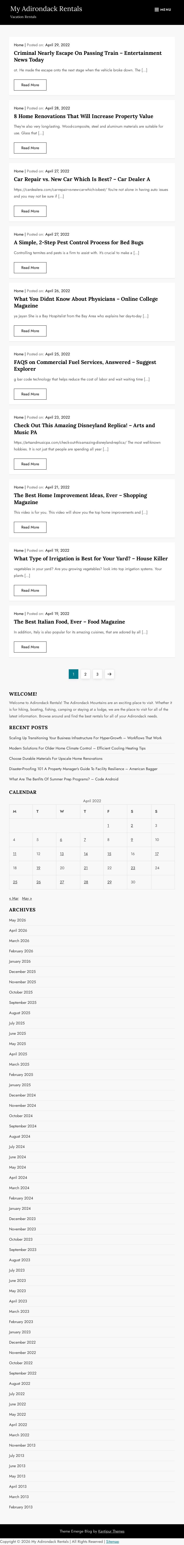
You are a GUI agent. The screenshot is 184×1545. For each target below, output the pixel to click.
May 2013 (17, 1476)
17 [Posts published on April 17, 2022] (157, 854)
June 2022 (17, 1404)
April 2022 (18, 1424)
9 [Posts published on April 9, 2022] (132, 839)
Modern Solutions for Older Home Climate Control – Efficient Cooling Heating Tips (77, 748)
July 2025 (17, 1023)
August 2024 (19, 1136)
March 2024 (19, 1188)
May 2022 (17, 1414)
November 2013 (22, 1445)
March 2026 (19, 940)
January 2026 (20, 961)
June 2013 (17, 1466)
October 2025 (21, 992)
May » (27, 898)
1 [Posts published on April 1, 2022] (108, 825)
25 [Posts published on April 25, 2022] (15, 882)
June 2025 (17, 1033)
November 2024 (22, 1105)
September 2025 (22, 1002)
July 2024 (17, 1146)
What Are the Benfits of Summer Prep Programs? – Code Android (63, 779)
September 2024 (22, 1126)
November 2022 (22, 1352)
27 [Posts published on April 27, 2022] (62, 882)
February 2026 (21, 951)
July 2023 (17, 1270)
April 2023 (18, 1301)
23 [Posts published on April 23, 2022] (133, 868)
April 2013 (18, 1486)
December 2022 (22, 1342)
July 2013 (16, 1455)
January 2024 (20, 1208)
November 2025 (22, 982)
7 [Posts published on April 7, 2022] (85, 839)
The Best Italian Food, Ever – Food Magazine (69, 621)
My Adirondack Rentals (46, 8)
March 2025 (19, 1064)
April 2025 (18, 1054)
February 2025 (21, 1074)
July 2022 (17, 1394)
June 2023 (17, 1280)
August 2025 (19, 1013)
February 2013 (21, 1507)
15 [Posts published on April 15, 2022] (109, 854)
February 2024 (21, 1198)
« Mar (13, 898)
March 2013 (19, 1497)
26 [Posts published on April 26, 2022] (38, 882)
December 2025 (22, 971)
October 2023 (21, 1239)
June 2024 (17, 1157)
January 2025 (20, 1085)
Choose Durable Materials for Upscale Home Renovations (55, 758)
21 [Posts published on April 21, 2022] (86, 868)
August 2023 (19, 1260)
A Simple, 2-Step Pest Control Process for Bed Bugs (79, 242)
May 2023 (17, 1291)
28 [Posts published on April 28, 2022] (86, 882)
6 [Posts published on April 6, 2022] (61, 839)
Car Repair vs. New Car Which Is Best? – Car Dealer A (82, 179)
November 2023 (22, 1229)
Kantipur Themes (111, 1531)
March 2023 (19, 1311)
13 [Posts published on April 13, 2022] (62, 854)
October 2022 (21, 1363)
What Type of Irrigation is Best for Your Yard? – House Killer (91, 558)
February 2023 (21, 1321)
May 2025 (17, 1043)
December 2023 (22, 1218)
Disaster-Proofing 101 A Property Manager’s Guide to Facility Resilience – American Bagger (83, 769)
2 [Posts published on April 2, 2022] (132, 825)
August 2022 (19, 1383)
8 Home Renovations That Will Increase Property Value (83, 116)
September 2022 (22, 1373)
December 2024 (22, 1095)
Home (18, 45)
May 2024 (17, 1167)
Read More (30, 85)
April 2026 (18, 930)
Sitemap (112, 1541)
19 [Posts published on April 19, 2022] (38, 868)
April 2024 (18, 1177)
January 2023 (20, 1332)
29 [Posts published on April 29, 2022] (109, 882)
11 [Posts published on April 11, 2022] (14, 854)
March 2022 (19, 1435)
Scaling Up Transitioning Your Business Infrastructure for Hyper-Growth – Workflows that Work (85, 738)
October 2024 (21, 1116)
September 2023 (22, 1249)
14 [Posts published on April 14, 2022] (86, 854)
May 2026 (17, 920)
